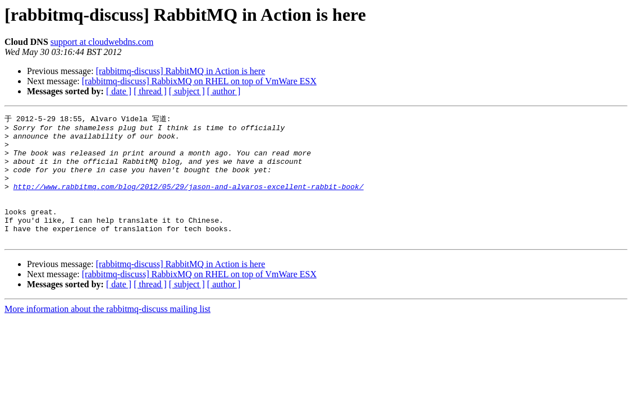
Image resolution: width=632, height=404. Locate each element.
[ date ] (118, 91)
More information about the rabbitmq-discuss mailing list (107, 333)
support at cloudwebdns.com (102, 42)
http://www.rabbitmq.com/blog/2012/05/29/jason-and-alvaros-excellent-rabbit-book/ (188, 200)
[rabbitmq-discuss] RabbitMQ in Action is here (180, 71)
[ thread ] (150, 91)
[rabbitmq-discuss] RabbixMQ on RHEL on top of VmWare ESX (199, 81)
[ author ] (224, 91)
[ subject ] (187, 91)
